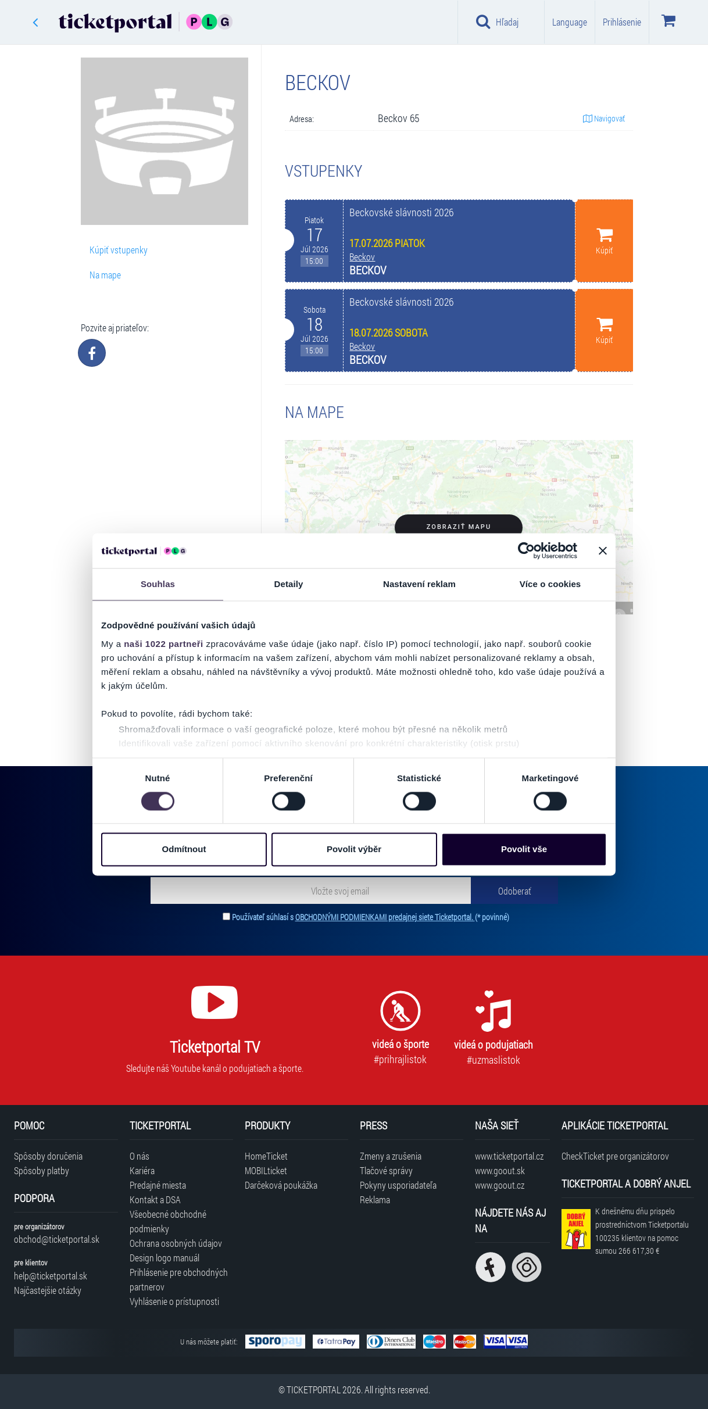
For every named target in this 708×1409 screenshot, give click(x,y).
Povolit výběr (354, 849)
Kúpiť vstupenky (119, 250)
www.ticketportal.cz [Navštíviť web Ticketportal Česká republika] (509, 1156)
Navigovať (604, 118)
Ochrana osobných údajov (176, 1243)
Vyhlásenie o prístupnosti (174, 1301)
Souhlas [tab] (158, 584)
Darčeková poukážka (281, 1185)
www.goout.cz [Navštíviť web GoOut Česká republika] (499, 1185)
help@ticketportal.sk (50, 1275)
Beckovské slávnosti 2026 (401, 212)
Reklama (375, 1199)
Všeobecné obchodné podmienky (168, 1221)
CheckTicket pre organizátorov (615, 1156)
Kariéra (142, 1170)
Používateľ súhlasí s (370, 916)
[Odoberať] (514, 890)
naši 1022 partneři (163, 644)
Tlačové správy (386, 1170)
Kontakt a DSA (155, 1199)
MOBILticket (266, 1170)
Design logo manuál (164, 1257)
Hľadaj (497, 21)
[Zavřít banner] (603, 550)
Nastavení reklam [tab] (419, 584)
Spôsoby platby (41, 1170)
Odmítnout (184, 849)
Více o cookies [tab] (550, 584)
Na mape (105, 275)
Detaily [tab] (288, 584)
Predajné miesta (158, 1185)
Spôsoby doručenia (48, 1156)
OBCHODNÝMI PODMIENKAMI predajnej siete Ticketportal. (385, 916)
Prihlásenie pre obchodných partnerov (179, 1279)
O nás (139, 1156)
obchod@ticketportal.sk (56, 1239)
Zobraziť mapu (459, 527)
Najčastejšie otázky (47, 1290)
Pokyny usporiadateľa (398, 1185)
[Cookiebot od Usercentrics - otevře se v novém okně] (526, 550)
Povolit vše (524, 849)
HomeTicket (266, 1156)
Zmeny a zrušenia (390, 1156)
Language (569, 22)
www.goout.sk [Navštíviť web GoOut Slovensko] (500, 1170)
